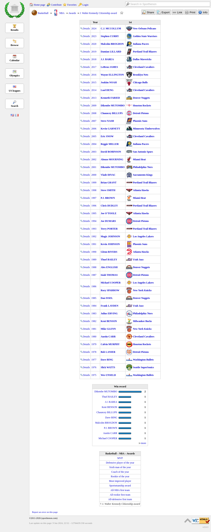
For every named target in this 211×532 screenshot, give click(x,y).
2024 (93, 28)
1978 (93, 352)
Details (85, 28)
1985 (93, 298)
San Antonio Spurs (143, 151)
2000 (93, 174)
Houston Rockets (142, 105)
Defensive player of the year (120, 462)
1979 (93, 344)
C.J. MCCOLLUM (111, 28)
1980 (93, 336)
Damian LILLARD (111, 51)
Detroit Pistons (141, 113)
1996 (93, 205)
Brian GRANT (109, 182)
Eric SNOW (107, 136)
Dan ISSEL (107, 298)
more (143, 443)
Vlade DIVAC (108, 174)
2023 (93, 36)
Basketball (43, 13)
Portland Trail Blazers (145, 51)
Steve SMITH (108, 190)
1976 (93, 367)
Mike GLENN (108, 328)
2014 (93, 90)
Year (95, 22)
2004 (93, 144)
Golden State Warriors (145, 36)
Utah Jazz (138, 259)
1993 (93, 228)
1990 (93, 251)
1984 (93, 305)
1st (130, 22)
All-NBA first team (120, 490)
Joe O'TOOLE (108, 213)
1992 (93, 236)
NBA (62, 13)
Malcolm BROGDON (112, 43)
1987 (93, 274)
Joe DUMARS (108, 221)
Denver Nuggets (141, 97)
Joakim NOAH (109, 82)
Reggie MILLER (110, 144)
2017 (93, 67)
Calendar (15, 60)
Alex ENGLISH (109, 267)
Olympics (15, 75)
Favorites (72, 4)
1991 (93, 244)
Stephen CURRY (110, 36)
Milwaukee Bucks (142, 321)
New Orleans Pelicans (144, 28)
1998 (93, 190)
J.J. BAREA (107, 59)
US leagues (14, 90)
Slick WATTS (108, 367)
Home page (39, 4)
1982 (93, 321)
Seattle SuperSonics (143, 367)
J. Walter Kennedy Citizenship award (98, 13)
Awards (72, 13)
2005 (93, 136)
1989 (93, 259)
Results (14, 30)
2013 (93, 97)
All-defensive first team (120, 499)
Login (85, 4)
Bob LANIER (108, 352)
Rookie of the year (120, 476)
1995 (93, 213)
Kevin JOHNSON (110, 244)
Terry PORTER (109, 228)
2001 (93, 167)
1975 (93, 375)
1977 (93, 359)
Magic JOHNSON (110, 236)
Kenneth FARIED (110, 97)
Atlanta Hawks (141, 190)
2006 (93, 128)
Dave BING (107, 359)
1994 (93, 221)
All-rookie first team (120, 494)
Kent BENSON (109, 321)
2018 (93, 59)
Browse (15, 45)
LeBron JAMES (109, 67)
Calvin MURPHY (110, 344)
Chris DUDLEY (109, 205)
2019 (93, 51)
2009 (93, 105)
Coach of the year (120, 471)
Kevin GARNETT (110, 128)
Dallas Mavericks (142, 59)
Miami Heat (139, 159)
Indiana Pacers (141, 43)
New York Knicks (142, 290)
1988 (93, 267)
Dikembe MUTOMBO (113, 105)
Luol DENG (107, 90)
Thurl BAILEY (109, 259)
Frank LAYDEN (109, 305)
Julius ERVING (109, 313)
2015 (93, 82)
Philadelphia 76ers (143, 167)
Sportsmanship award (120, 485)
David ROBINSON (111, 151)
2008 (93, 113)
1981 (93, 328)
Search (14, 105)
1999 (93, 182)
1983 (93, 313)
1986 (93, 286)
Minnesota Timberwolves (146, 128)
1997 (93, 197)
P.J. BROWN (108, 197)
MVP (120, 458)
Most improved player (120, 481)
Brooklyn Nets (140, 74)
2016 (93, 74)
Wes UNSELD (108, 375)
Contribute (56, 4)
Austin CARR (108, 336)
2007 (93, 120)
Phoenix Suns (140, 120)
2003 (93, 151)
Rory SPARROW (110, 290)
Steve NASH (107, 120)
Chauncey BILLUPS (112, 113)
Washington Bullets (143, 359)
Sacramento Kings (143, 174)
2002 (93, 159)
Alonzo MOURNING (112, 159)
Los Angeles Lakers (143, 236)
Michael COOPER (111, 282)
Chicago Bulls (140, 82)
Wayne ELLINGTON (112, 74)
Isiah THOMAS (109, 274)
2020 (93, 43)
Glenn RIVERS (109, 251)
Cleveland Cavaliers (143, 67)
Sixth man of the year (120, 467)
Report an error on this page (45, 512)
